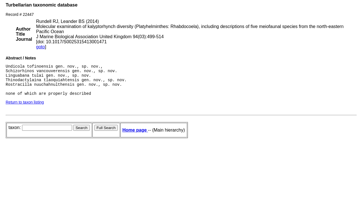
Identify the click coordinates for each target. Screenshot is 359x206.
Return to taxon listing (25, 108)
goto (40, 46)
